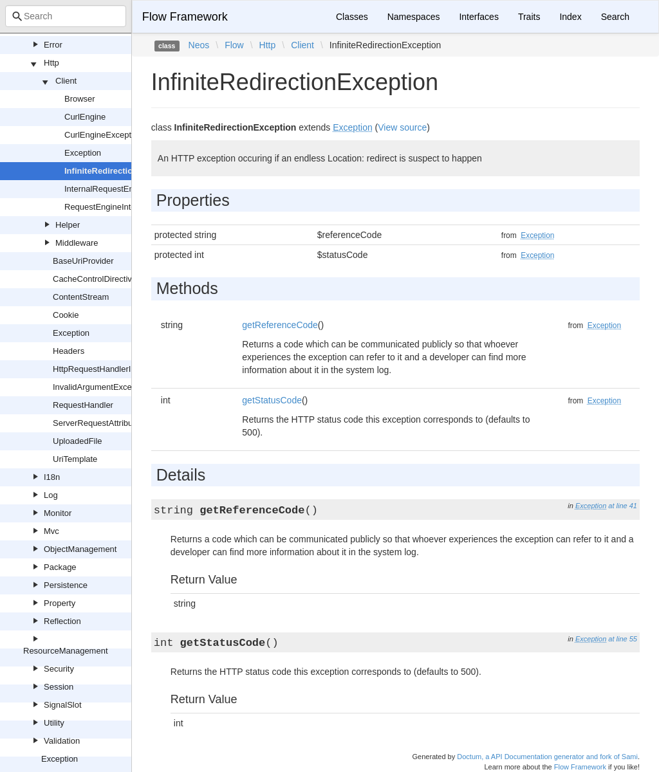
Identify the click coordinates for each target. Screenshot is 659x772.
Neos (199, 45)
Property (59, 603)
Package (60, 567)
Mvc (51, 531)
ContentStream (81, 297)
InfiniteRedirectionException (121, 171)
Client (66, 81)
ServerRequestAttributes (98, 423)
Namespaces (413, 17)
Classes (352, 17)
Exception (82, 153)
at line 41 (622, 506)
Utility (54, 723)
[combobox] (65, 16)
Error (53, 45)
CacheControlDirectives (97, 279)
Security (59, 669)
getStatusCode (272, 400)
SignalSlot (63, 705)
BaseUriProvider (83, 261)
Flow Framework (185, 16)
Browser (79, 99)
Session (58, 687)
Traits (529, 17)
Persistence (66, 585)
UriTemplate (75, 459)
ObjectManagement (80, 549)
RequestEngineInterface (109, 207)
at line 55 (622, 639)
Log (51, 495)
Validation (62, 741)
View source (402, 127)
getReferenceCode (280, 325)
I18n (52, 477)
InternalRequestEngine (106, 189)
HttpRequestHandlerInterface (107, 369)
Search (615, 17)
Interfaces (478, 17)
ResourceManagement (65, 651)
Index (570, 17)
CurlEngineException (103, 135)
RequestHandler (83, 405)
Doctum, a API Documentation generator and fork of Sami (547, 756)
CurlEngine (85, 117)
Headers (68, 351)
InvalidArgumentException (101, 387)
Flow (234, 45)
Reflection (62, 621)
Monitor (57, 513)
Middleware (76, 243)
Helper (67, 225)
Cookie (66, 315)
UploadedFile (77, 441)
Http (51, 63)
